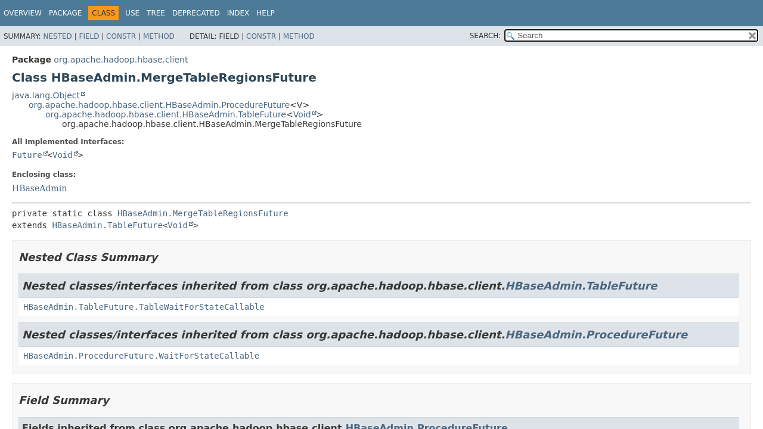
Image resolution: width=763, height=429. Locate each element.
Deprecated (196, 13)
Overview (23, 13)
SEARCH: (485, 36)
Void (302, 114)
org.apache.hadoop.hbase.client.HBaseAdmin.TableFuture (165, 114)
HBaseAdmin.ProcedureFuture (596, 334)
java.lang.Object (46, 95)
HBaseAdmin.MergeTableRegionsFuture (203, 213)
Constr (121, 36)
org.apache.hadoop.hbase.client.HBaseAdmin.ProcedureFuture (159, 105)
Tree (156, 13)
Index (238, 13)
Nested (57, 36)
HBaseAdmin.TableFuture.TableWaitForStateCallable (144, 307)
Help (265, 13)
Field (89, 36)
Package (65, 13)
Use (132, 13)
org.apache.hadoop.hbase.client (121, 59)
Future (27, 155)
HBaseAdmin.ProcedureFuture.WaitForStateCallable (141, 355)
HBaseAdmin (39, 188)
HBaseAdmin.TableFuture (107, 225)
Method (159, 36)
